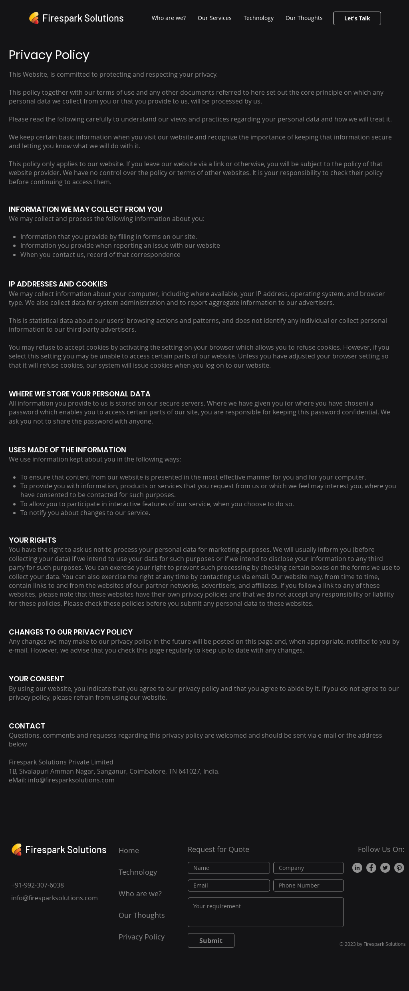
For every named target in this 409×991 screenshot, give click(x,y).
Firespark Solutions (83, 18)
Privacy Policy (142, 936)
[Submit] (211, 940)
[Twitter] (385, 868)
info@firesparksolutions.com (54, 897)
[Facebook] (371, 868)
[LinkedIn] (357, 868)
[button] (215, 18)
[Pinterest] (399, 868)
